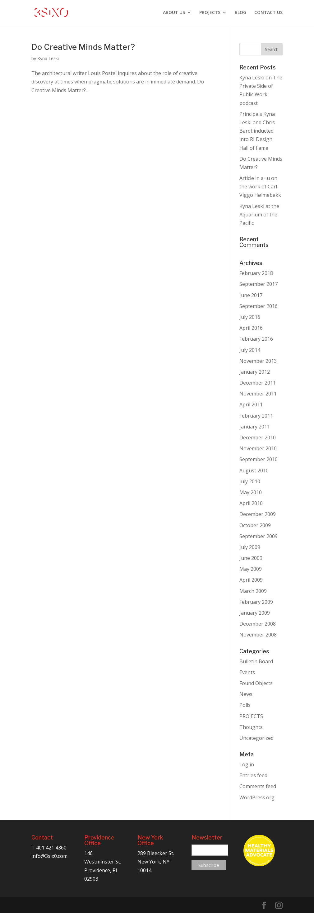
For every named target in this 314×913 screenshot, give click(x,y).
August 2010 (254, 470)
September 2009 (258, 536)
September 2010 (258, 459)
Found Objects (256, 683)
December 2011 (257, 382)
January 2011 (254, 426)
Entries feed (253, 775)
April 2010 (251, 503)
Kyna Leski (48, 58)
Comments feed (257, 786)
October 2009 (255, 525)
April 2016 (251, 327)
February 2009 (256, 601)
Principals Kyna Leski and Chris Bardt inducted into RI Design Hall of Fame (257, 131)
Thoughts (251, 727)
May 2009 (250, 568)
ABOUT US (174, 12)
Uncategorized (256, 738)
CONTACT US (268, 12)
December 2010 (257, 437)
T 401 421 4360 (49, 847)
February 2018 (256, 273)
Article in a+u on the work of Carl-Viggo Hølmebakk (260, 186)
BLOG (240, 12)
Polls (245, 705)
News (245, 694)
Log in (246, 764)
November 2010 (258, 448)
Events (247, 672)
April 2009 (251, 579)
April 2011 (251, 404)
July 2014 (249, 350)
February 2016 (256, 338)
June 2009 (250, 558)
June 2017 (250, 295)
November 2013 (258, 360)
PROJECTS (209, 12)
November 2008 (258, 634)
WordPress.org (257, 797)
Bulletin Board (256, 661)
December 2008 (257, 623)
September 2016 (258, 306)
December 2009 (257, 514)
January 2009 (254, 612)
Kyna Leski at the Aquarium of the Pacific (259, 214)
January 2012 (254, 371)
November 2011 (258, 393)
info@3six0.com (49, 856)
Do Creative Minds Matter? (83, 47)
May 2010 (250, 492)
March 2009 (253, 591)
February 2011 (256, 415)
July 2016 (249, 317)
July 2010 (249, 481)
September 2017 (258, 284)
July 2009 (249, 547)
